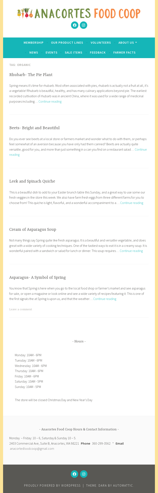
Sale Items (73, 52)
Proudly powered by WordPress (52, 485)
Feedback (98, 52)
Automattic (123, 485)
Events (51, 52)
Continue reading (50, 101)
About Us (126, 42)
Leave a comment (20, 309)
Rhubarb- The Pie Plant (30, 75)
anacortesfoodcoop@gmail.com (32, 448)
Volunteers (101, 42)
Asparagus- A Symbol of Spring (37, 277)
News (33, 52)
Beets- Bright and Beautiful (34, 128)
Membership (34, 42)
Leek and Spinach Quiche (32, 181)
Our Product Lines (67, 42)
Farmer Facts (124, 52)
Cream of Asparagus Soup (32, 229)
